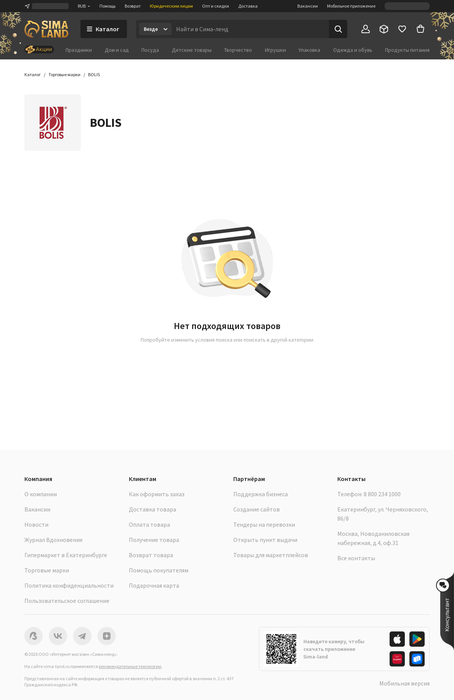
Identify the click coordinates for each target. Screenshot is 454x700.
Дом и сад (117, 49)
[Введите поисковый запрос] (250, 29)
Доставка (248, 6)
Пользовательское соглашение (66, 600)
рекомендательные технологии (130, 666)
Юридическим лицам (171, 6)
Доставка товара (152, 509)
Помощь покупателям (158, 570)
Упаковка (309, 49)
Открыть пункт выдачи (265, 539)
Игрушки (275, 49)
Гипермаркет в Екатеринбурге (65, 555)
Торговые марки (46, 570)
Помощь (107, 6)
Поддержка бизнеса (260, 494)
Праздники (79, 49)
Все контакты (356, 558)
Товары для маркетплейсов (270, 555)
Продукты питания (407, 49)
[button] (94, 75)
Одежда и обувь (352, 49)
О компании (40, 494)
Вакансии (307, 6)
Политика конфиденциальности (69, 585)
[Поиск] (338, 29)
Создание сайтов (256, 509)
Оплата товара (149, 524)
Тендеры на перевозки (264, 524)
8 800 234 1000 (382, 494)
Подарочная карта (154, 585)
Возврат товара (151, 555)
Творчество (238, 49)
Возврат (133, 6)
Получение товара (154, 539)
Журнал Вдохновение (53, 539)
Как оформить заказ (156, 494)
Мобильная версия (404, 683)
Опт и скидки (215, 6)
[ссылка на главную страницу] (46, 29)
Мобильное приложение (351, 6)
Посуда (150, 49)
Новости (36, 524)
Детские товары (192, 49)
